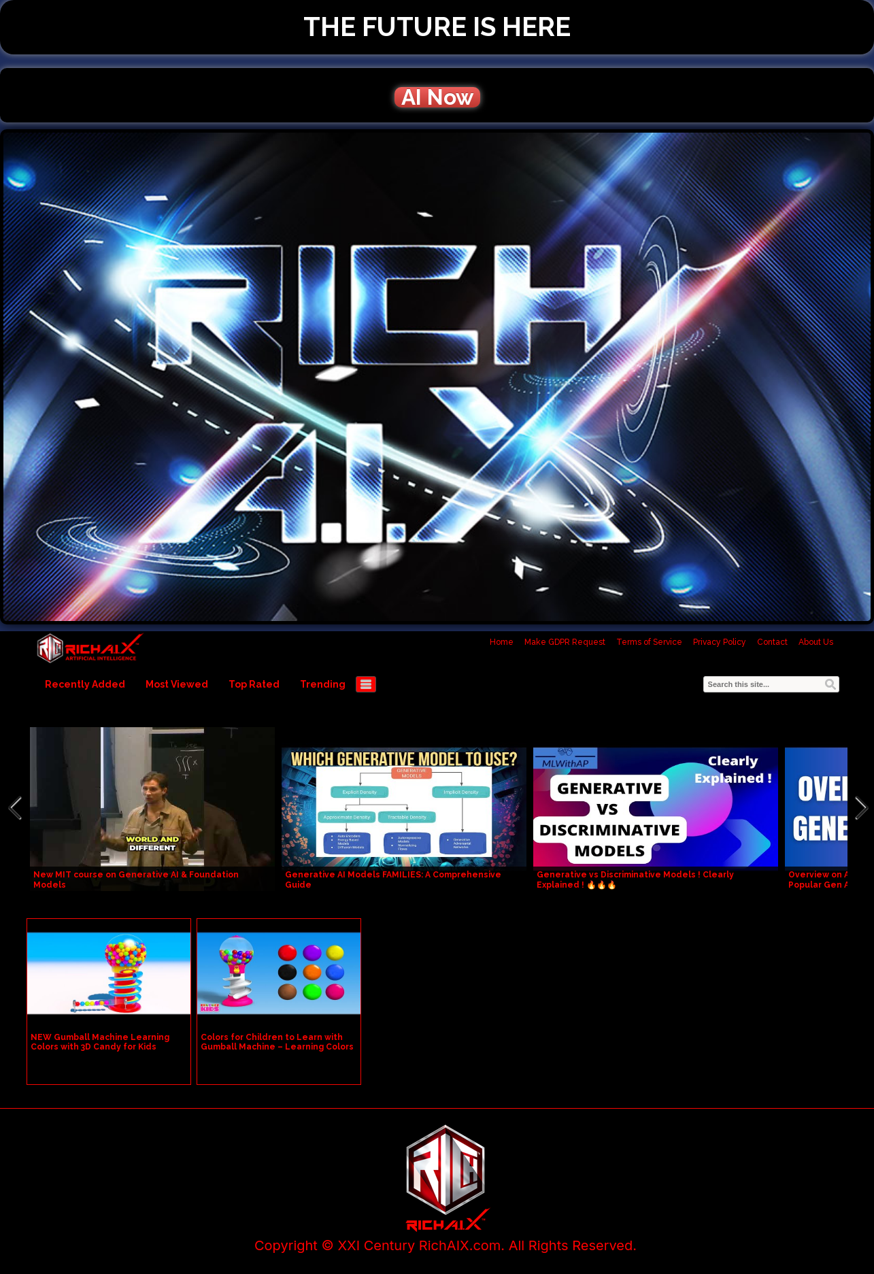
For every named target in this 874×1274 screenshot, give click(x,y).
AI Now (437, 97)
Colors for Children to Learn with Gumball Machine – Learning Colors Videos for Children (277, 1047)
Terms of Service (649, 642)
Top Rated (254, 684)
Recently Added (85, 684)
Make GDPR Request (564, 642)
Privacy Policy (719, 642)
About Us (816, 642)
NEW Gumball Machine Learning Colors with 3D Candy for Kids (100, 1042)
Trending (323, 684)
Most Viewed (177, 684)
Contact (772, 642)
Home (502, 642)
